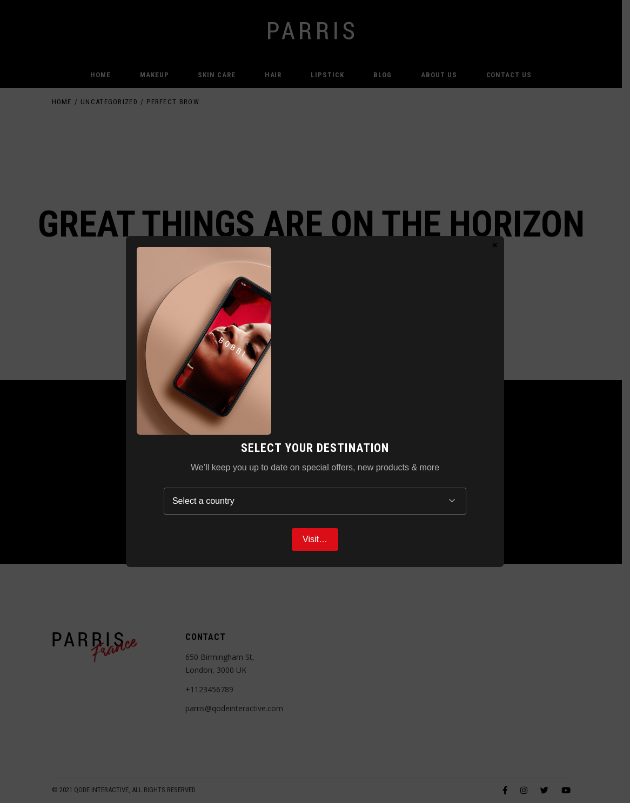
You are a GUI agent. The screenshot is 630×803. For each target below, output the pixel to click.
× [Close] (495, 244)
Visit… (315, 539)
